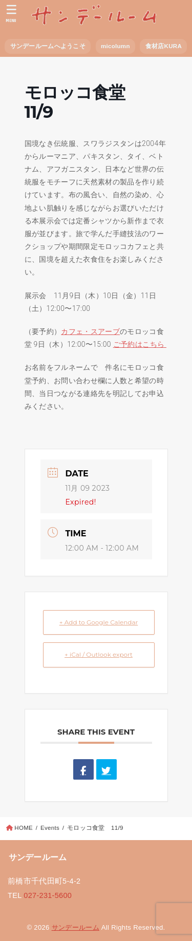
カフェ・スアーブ (90, 331)
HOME (23, 828)
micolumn (115, 46)
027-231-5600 (48, 895)
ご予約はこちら (139, 344)
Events (49, 828)
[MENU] (11, 13)
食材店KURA (163, 46)
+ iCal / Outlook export (99, 654)
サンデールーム (75, 927)
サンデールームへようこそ (48, 46)
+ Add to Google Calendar (98, 622)
